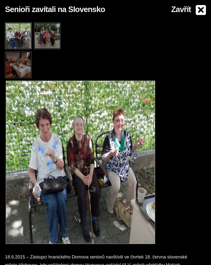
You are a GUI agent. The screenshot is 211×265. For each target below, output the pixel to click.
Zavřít (181, 9)
